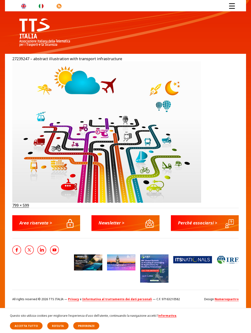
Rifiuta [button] (58, 326)
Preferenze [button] (86, 326)
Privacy (73, 299)
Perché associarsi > (197, 223)
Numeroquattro (227, 299)
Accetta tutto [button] (26, 326)
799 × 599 (20, 205)
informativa (167, 316)
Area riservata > (35, 223)
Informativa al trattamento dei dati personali (117, 299)
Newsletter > (111, 223)
